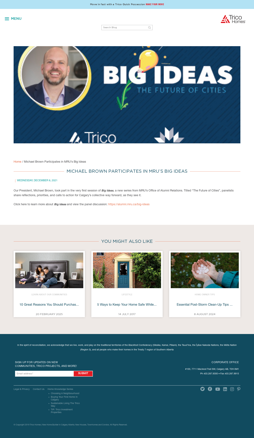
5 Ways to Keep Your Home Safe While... (127, 305)
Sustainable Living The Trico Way (65, 404)
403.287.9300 (211, 374)
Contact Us (38, 389)
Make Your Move (155, 4)
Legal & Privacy (22, 389)
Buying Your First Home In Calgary (64, 398)
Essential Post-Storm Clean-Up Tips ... (205, 305)
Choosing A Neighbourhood (65, 393)
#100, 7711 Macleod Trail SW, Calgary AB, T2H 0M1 (212, 369)
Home (17, 162)
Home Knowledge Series (60, 389)
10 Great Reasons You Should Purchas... (49, 305)
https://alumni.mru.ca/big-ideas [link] (129, 204)
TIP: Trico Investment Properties (62, 411)
